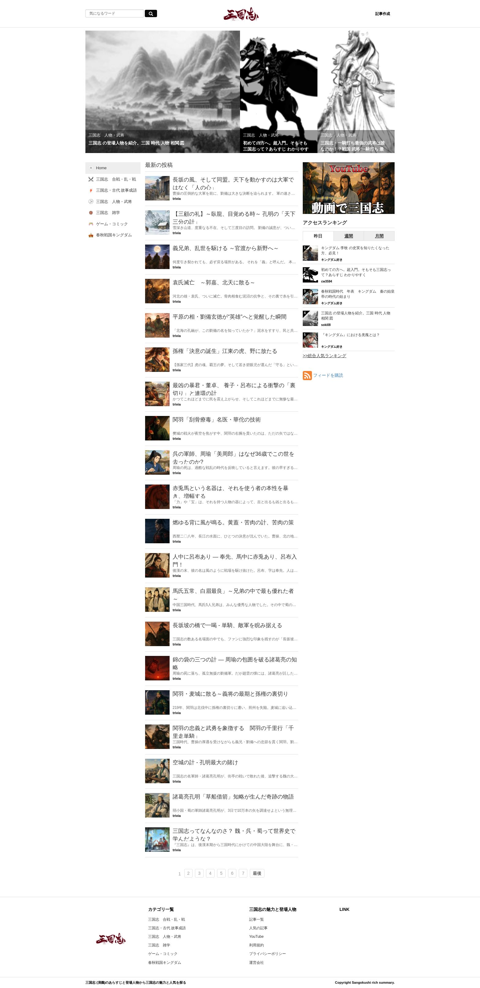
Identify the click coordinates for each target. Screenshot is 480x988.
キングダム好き (332, 259)
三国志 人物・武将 (164, 936)
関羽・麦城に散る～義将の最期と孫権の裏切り (230, 694)
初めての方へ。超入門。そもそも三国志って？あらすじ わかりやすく (356, 272)
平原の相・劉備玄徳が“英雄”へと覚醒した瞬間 (230, 317)
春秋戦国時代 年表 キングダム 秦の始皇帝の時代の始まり (358, 294)
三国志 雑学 (159, 945)
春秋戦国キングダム (164, 962)
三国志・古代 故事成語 (167, 928)
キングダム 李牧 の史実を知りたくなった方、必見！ (355, 250)
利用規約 (256, 945)
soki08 (326, 325)
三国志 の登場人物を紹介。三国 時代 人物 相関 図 (355, 315)
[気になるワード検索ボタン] (151, 13)
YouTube (256, 936)
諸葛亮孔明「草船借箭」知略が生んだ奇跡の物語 (233, 797)
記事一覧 (256, 919)
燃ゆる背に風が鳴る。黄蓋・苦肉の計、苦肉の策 (233, 522)
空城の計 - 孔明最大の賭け (208, 762)
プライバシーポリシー (267, 954)
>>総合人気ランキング (324, 355)
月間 (379, 236)
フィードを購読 (328, 374)
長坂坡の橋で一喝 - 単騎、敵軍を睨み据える (227, 625)
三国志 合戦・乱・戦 (166, 919)
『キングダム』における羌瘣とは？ (350, 335)
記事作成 (382, 14)
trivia (177, 198)
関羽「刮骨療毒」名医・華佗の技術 (217, 420)
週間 (348, 236)
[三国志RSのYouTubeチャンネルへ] (349, 188)
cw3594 (326, 281)
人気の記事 (258, 928)
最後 (257, 873)
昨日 (318, 236)
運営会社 (256, 962)
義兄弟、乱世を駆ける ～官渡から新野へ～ (226, 248)
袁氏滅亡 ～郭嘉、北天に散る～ (214, 282)
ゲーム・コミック (163, 954)
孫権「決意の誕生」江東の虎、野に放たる (225, 351)
